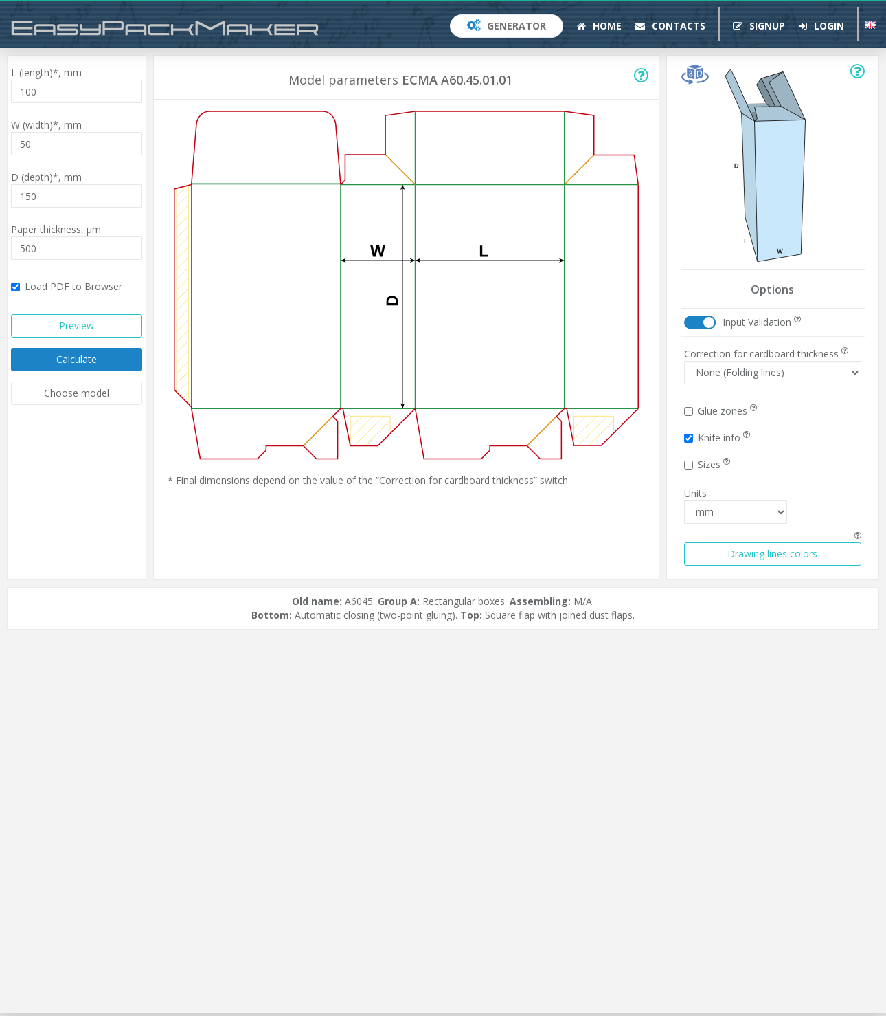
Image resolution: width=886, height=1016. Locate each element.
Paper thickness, (56, 229)
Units (695, 493)
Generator (506, 25)
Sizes (707, 464)
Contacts (670, 25)
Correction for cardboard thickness (766, 353)
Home (599, 25)
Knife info (717, 437)
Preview (76, 325)
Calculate (76, 359)
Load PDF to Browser (66, 286)
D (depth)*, (46, 177)
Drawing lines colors (772, 553)
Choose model (76, 392)
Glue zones (720, 410)
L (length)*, (46, 72)
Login (821, 25)
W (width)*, (46, 124)
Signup (759, 25)
